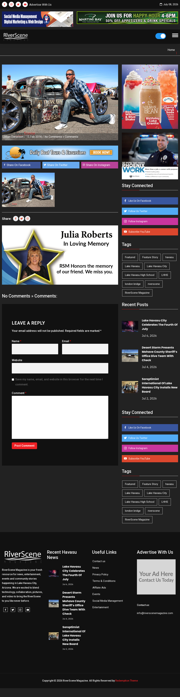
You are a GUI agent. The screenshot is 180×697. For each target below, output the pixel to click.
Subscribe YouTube (139, 231)
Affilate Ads (99, 587)
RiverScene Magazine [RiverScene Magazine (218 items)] (137, 292)
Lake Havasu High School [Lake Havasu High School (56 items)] (139, 275)
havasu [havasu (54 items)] (169, 257)
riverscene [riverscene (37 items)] (154, 284)
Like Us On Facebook (139, 200)
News (95, 567)
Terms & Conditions (103, 581)
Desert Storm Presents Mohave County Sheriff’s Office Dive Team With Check (159, 354)
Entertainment (100, 607)
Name (16, 341)
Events (96, 594)
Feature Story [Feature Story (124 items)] (150, 257)
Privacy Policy (100, 574)
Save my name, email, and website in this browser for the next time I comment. (59, 382)
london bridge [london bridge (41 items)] (133, 284)
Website (17, 360)
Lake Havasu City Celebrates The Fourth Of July (160, 324)
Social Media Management (107, 600)
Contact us (98, 561)
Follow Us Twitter (137, 211)
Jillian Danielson (13, 136)
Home (171, 50)
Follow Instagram (137, 221)
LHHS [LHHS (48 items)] (165, 275)
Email (66, 341)
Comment (19, 393)
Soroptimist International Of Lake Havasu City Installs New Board (160, 385)
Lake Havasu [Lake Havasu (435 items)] (132, 266)
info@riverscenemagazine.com (155, 613)
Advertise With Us (40, 4)
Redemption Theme (126, 680)
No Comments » (54, 136)
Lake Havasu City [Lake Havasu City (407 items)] (157, 266)
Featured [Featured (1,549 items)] (130, 257)
